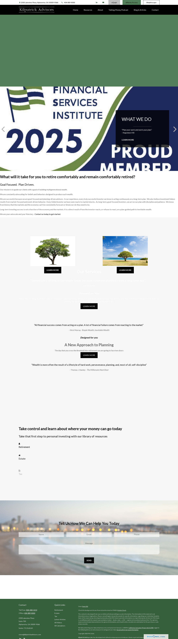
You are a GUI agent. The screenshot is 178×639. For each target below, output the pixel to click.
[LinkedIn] (96, 2)
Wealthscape (151, 2)
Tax (55, 616)
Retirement (58, 610)
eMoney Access (132, 2)
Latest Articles (60, 619)
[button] (75, 9)
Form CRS (85, 606)
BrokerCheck (122, 610)
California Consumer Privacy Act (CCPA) (141, 628)
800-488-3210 (31, 610)
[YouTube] (103, 2)
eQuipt (114, 2)
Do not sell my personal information (127, 630)
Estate (56, 613)
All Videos (58, 623)
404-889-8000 (68, 2)
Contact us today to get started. (48, 214)
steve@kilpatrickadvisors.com (30, 634)
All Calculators (59, 626)
